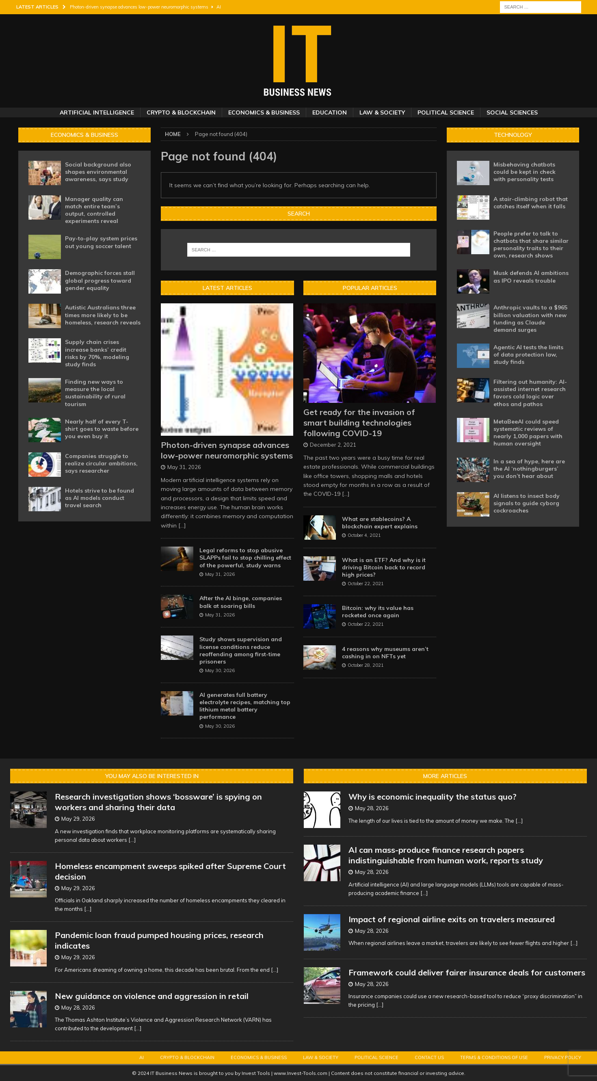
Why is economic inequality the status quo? (432, 796)
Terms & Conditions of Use (494, 1057)
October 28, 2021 (366, 665)
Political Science (445, 112)
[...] (182, 525)
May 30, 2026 (220, 670)
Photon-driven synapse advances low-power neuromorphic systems (227, 450)
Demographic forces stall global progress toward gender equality (100, 280)
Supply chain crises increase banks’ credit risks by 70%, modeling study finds (97, 353)
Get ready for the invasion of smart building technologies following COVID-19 (359, 422)
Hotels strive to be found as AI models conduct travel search (99, 498)
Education (329, 112)
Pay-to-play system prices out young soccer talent (101, 242)
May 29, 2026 (78, 818)
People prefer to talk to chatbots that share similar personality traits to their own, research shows (531, 244)
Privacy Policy (562, 1057)
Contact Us (429, 1057)
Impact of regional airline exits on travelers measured (451, 919)
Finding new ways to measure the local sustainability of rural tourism (95, 393)
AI (141, 1057)
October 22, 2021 (366, 583)
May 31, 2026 (184, 467)
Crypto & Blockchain (181, 112)
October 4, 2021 (364, 535)
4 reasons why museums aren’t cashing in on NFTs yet (385, 652)
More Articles (445, 776)
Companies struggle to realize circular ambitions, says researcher (101, 463)
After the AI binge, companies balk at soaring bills (240, 602)
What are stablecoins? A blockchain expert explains (379, 522)
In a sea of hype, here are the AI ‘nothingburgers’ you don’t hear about (529, 469)
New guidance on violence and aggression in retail (152, 996)
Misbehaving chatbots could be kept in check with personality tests (524, 172)
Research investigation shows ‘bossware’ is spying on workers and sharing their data (158, 801)
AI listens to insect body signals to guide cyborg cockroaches (526, 503)
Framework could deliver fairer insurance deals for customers (466, 972)
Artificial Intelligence (97, 112)
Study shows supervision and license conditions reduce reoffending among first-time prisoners (240, 650)
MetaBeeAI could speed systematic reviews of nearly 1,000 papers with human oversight (527, 433)
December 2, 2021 (333, 444)
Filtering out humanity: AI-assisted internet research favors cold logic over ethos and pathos (530, 393)
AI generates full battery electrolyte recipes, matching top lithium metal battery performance (244, 706)
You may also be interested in (152, 776)
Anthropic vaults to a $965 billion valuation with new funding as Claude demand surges (530, 318)
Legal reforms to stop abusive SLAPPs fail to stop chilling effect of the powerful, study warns (245, 558)
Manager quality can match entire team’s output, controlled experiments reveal (94, 210)
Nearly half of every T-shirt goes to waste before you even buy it (101, 429)
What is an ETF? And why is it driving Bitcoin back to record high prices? (384, 567)
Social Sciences (512, 112)
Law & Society (382, 112)
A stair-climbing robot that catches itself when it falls (530, 202)
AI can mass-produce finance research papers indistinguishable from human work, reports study (445, 855)
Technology (513, 134)
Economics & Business (264, 112)
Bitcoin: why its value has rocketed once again (377, 611)
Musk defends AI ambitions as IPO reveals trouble (531, 276)
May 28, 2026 (78, 1007)
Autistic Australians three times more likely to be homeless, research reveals (103, 315)
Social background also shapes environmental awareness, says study (98, 172)
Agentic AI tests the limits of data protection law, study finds (528, 354)
